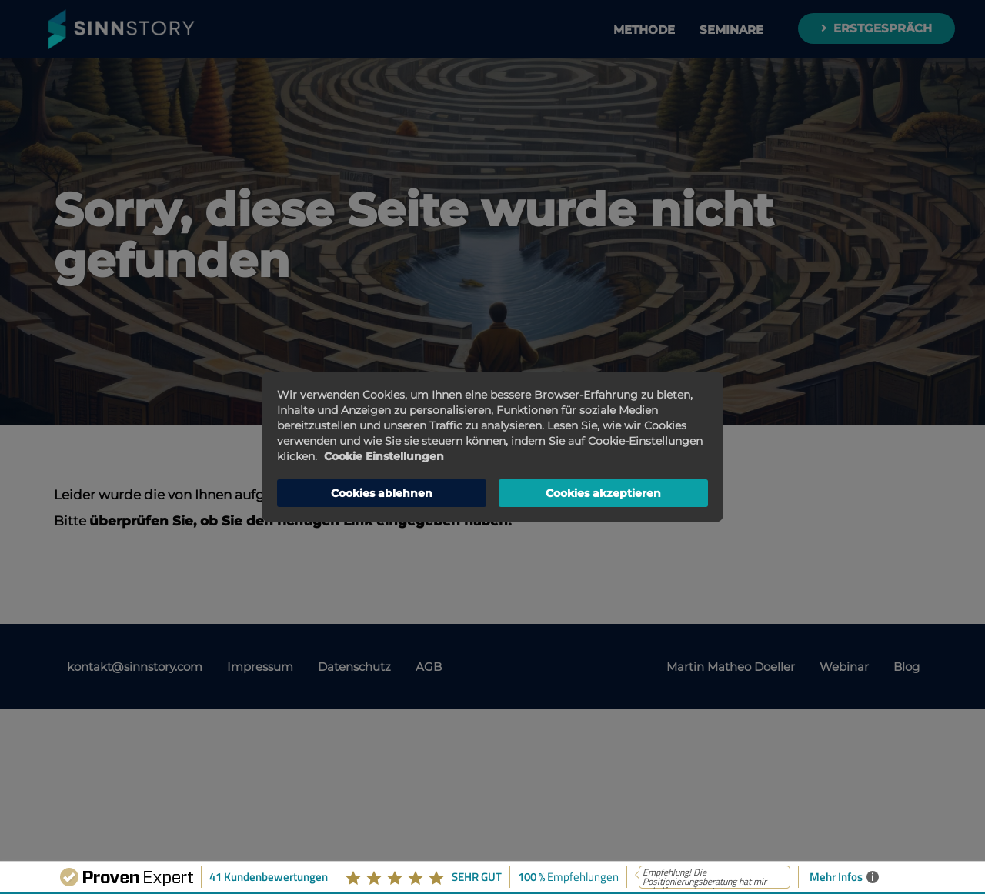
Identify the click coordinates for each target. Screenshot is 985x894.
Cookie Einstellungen (384, 456)
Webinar (844, 666)
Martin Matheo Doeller (730, 666)
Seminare (731, 29)
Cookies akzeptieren (603, 493)
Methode (644, 29)
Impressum (260, 666)
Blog (906, 666)
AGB (429, 666)
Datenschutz (354, 666)
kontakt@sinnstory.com (134, 666)
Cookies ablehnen (381, 493)
